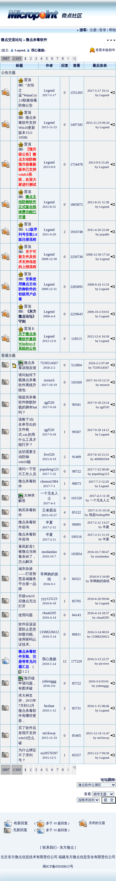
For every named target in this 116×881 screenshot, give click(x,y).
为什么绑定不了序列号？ (27, 755)
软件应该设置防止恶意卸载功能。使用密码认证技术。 (27, 634)
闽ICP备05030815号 (58, 866)
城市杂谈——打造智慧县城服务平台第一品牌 (27, 579)
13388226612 (49, 632)
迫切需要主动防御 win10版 (27, 457)
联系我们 (49, 847)
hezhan (49, 706)
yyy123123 (49, 599)
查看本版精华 (105, 50)
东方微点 (67, 847)
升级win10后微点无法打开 (27, 601)
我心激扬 (37, 50)
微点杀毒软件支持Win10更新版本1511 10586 (27, 127)
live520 (49, 454)
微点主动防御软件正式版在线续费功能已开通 (27, 207)
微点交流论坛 (11, 40)
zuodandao (49, 552)
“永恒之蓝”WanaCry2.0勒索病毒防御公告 (27, 95)
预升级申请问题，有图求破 (27, 683)
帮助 (112, 30)
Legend (20, 50)
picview (104, 663)
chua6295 (49, 613)
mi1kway (49, 733)
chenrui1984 (49, 481)
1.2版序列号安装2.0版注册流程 (27, 234)
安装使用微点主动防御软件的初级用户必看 (27, 289)
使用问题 (25, 615)
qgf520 (49, 402)
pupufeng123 (49, 469)
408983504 (101, 459)
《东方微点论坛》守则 (27, 316)
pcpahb (104, 234)
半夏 (49, 522)
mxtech (49, 380)
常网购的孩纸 (99, 581)
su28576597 (49, 753)
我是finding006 (99, 514)
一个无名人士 (99, 500)
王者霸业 (49, 510)
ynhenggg (49, 681)
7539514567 (49, 363)
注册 (93, 30)
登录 (102, 30)
